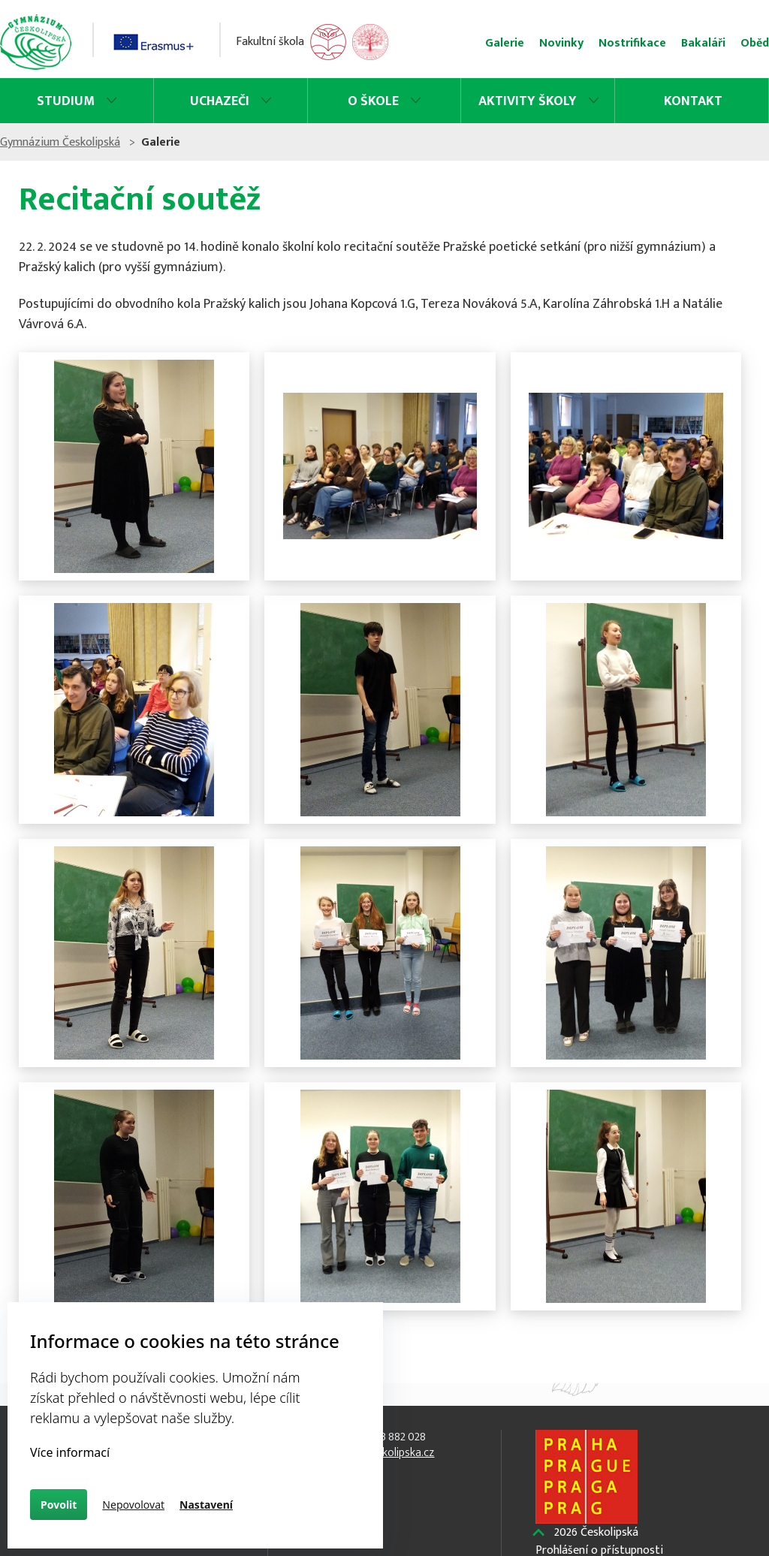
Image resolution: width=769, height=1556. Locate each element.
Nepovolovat (133, 1504)
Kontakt (674, 101)
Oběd (730, 43)
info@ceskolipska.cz (385, 1453)
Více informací (70, 1452)
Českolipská (592, 1533)
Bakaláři (679, 43)
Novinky (537, 43)
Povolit (59, 1504)
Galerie (480, 43)
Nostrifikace (608, 43)
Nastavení (206, 1504)
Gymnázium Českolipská (84, 142)
